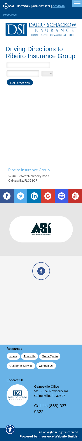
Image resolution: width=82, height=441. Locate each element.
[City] (23, 73)
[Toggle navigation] (77, 3)
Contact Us (46, 365)
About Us (30, 356)
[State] (47, 73)
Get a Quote (50, 356)
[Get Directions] (20, 82)
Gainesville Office (46, 386)
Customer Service (21, 365)
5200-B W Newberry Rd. (51, 391)
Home (13, 356)
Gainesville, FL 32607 (49, 396)
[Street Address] (28, 65)
